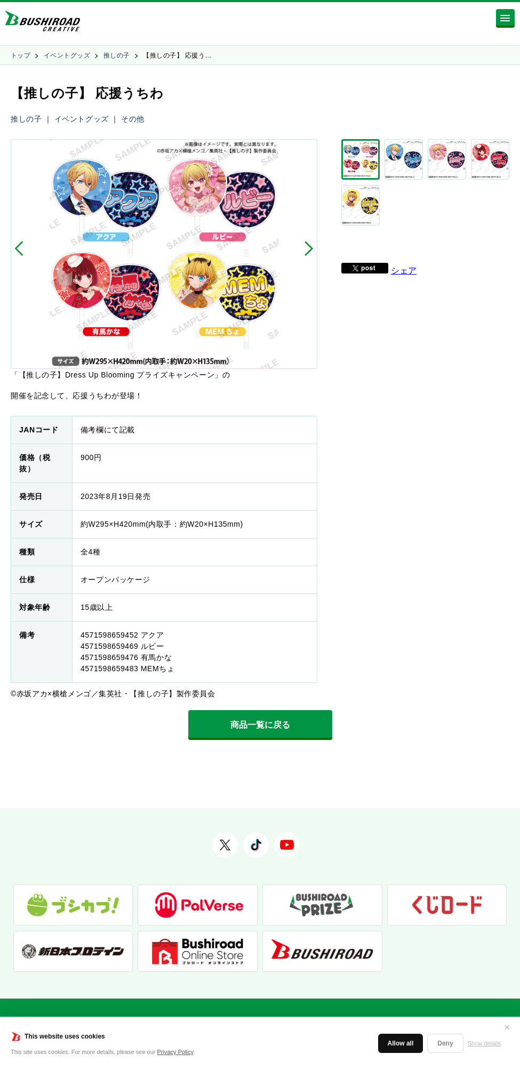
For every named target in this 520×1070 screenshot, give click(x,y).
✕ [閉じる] (507, 1027)
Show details (484, 1043)
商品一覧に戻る (260, 724)
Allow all (401, 1043)
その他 (133, 119)
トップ (20, 55)
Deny (445, 1043)
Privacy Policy (175, 1052)
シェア (404, 247)
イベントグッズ (67, 55)
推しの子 (116, 55)
